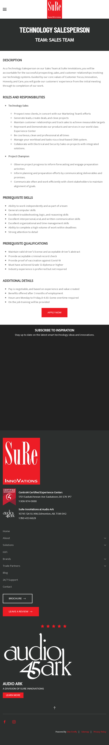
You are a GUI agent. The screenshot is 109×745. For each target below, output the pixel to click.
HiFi (5, 552)
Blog (5, 572)
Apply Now (54, 312)
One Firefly (72, 732)
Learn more (13, 695)
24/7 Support (10, 580)
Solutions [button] (54, 545)
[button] (5, 9)
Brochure (17, 598)
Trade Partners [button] (54, 566)
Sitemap (85, 732)
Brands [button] (54, 559)
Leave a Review (21, 611)
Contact (7, 586)
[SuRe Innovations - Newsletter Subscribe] (54, 385)
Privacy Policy (100, 732)
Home (6, 531)
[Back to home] (54, 9)
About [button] (54, 538)
